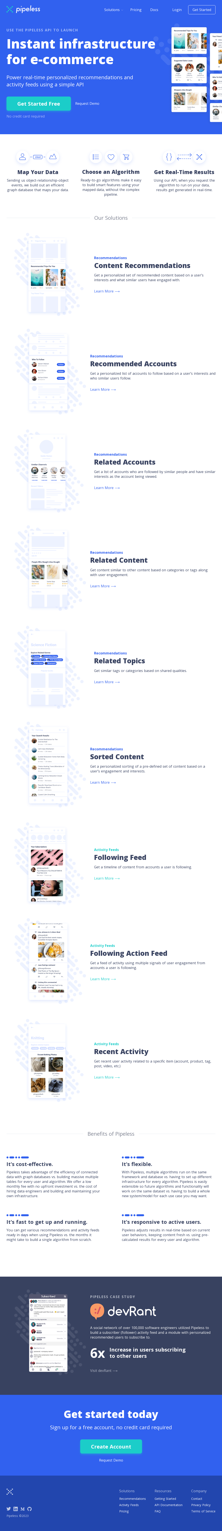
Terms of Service (203, 1511)
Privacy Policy (201, 1505)
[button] (113, 9)
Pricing (136, 9)
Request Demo (87, 103)
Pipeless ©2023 (18, 1516)
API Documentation (169, 1505)
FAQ (158, 1511)
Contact (196, 1499)
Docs (154, 9)
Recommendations (132, 1499)
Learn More (107, 291)
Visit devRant (104, 1370)
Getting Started (165, 1499)
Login (177, 9)
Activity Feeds (129, 1505)
